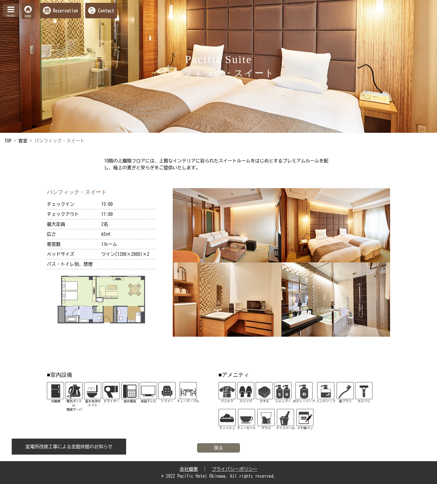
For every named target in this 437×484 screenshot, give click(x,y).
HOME (28, 16)
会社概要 (189, 469)
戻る (218, 447)
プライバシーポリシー (234, 469)
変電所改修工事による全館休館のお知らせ (68, 446)
